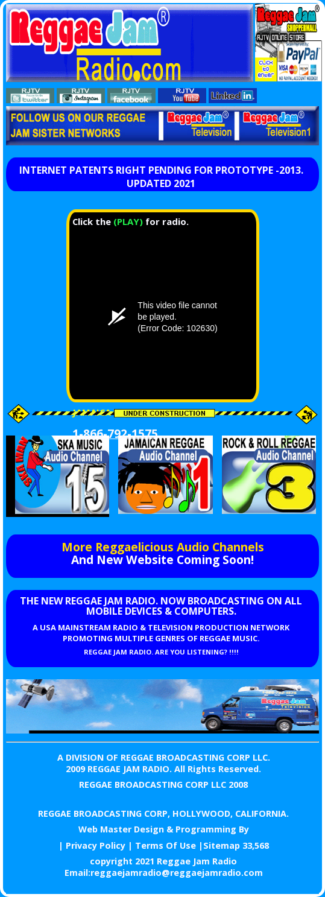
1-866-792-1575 (115, 433)
